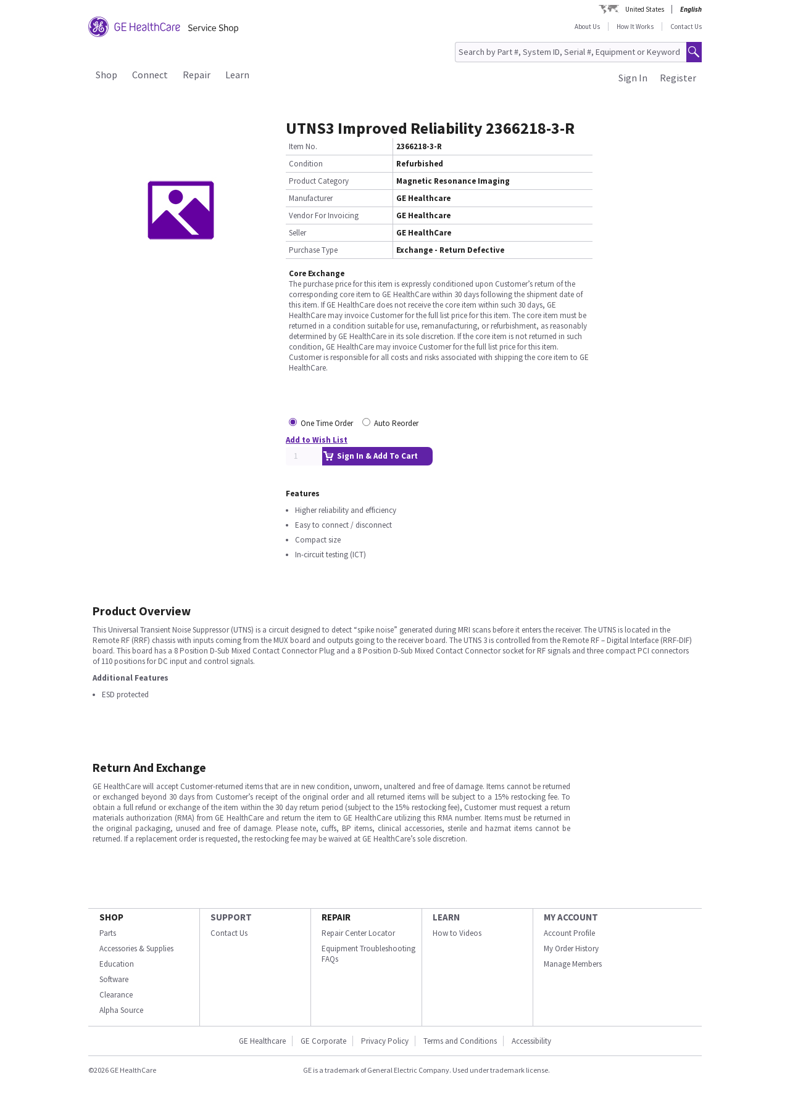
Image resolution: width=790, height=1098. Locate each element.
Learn (237, 74)
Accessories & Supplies (136, 948)
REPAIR (336, 917)
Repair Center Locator (358, 933)
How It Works (635, 26)
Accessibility (531, 1041)
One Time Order (327, 423)
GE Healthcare (262, 1041)
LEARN (446, 917)
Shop (106, 74)
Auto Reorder (396, 423)
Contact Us (686, 26)
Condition (306, 163)
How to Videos (457, 933)
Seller (297, 232)
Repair (196, 74)
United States (644, 9)
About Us (587, 26)
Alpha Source (121, 1010)
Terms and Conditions (460, 1041)
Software (113, 979)
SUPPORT (231, 917)
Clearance (116, 994)
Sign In (632, 78)
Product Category (319, 181)
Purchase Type (313, 250)
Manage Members (573, 964)
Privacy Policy (385, 1041)
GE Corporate (323, 1041)
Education (116, 964)
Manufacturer (311, 198)
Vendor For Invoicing (324, 215)
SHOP (111, 917)
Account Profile (569, 933)
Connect (150, 74)
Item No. (303, 146)
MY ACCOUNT (571, 917)
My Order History (571, 948)
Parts (107, 933)
